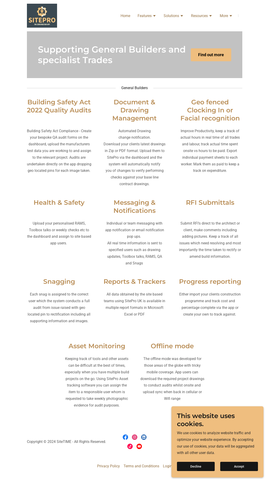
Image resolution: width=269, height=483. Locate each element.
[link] (42, 15)
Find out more (211, 54)
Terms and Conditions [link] (141, 466)
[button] (147, 16)
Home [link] (125, 16)
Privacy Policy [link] (108, 466)
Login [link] (167, 466)
